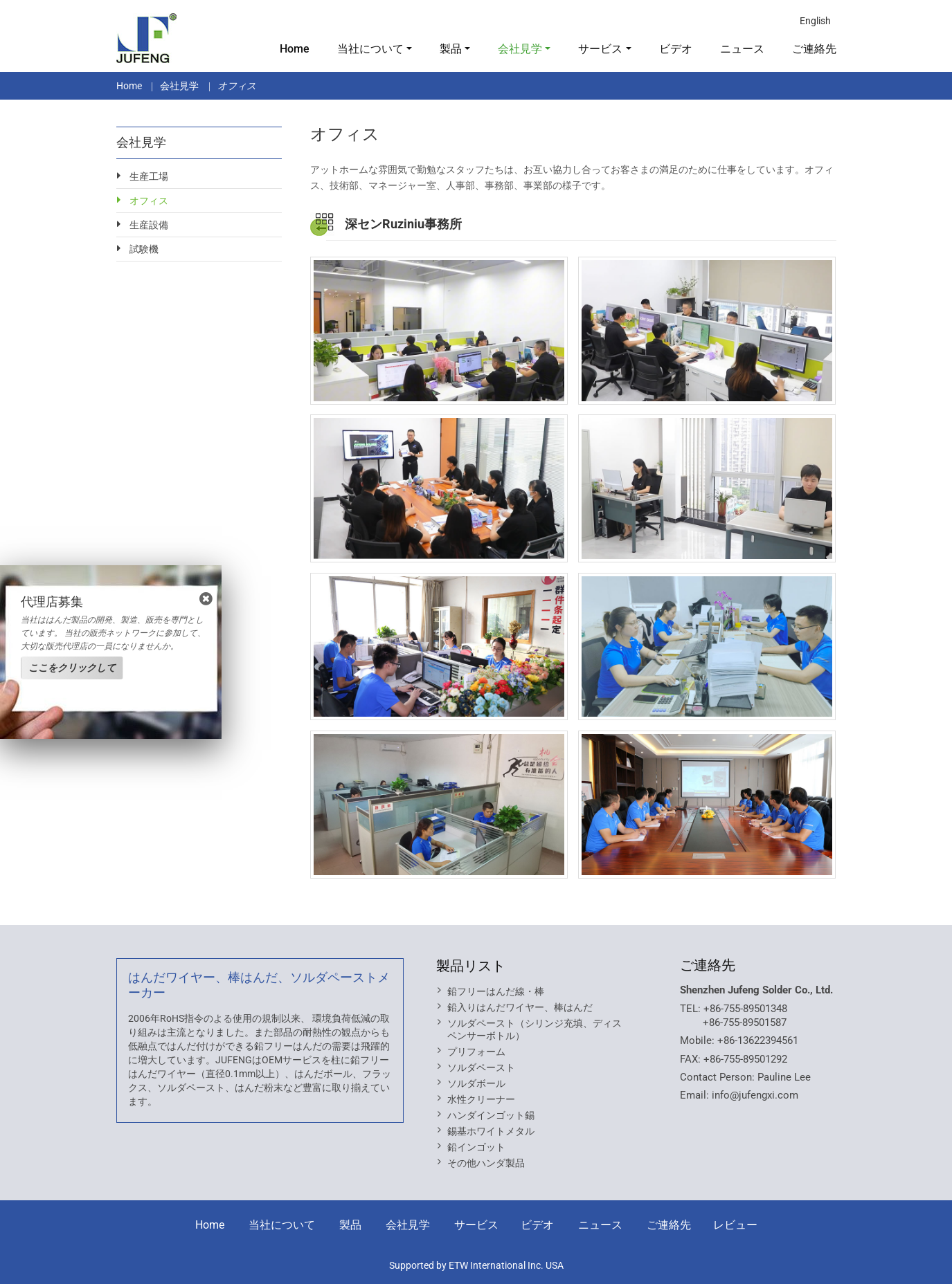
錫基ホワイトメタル (491, 1131)
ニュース (742, 48)
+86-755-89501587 (745, 1022)
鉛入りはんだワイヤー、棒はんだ (520, 1007)
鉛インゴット (476, 1147)
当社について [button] (370, 48)
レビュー (735, 1224)
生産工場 (148, 176)
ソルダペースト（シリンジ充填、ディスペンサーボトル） (534, 1029)
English (815, 20)
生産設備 (148, 224)
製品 (350, 1224)
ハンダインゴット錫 (491, 1115)
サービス (476, 1224)
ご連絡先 (814, 48)
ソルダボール (476, 1083)
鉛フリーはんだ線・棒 (495, 991)
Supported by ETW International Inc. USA (476, 1265)
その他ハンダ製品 (486, 1162)
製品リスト (470, 965)
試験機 (144, 249)
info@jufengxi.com (755, 1095)
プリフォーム (476, 1051)
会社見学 (179, 85)
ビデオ (675, 48)
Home (294, 48)
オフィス (148, 200)
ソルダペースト (481, 1067)
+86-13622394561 (757, 1040)
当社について (282, 1224)
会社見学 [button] (520, 48)
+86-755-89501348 (745, 1008)
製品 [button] (451, 48)
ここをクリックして (72, 667)
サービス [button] (600, 48)
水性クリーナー (481, 1099)
